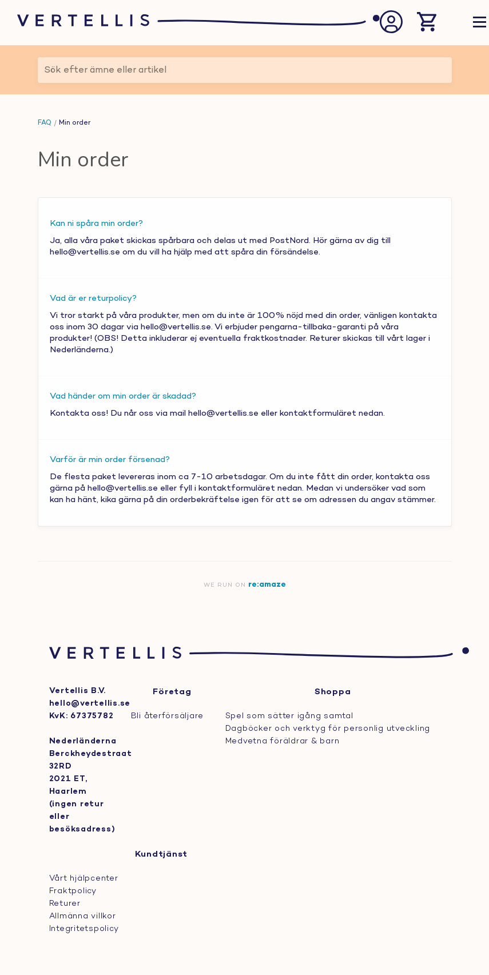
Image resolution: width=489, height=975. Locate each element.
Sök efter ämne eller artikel (105, 70)
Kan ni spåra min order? (96, 223)
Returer (65, 903)
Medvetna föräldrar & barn (282, 741)
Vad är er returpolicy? (93, 298)
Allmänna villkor (82, 916)
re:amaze (267, 584)
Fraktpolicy (73, 891)
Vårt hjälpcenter (83, 878)
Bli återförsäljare (167, 716)
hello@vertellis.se (90, 703)
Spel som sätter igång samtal (289, 716)
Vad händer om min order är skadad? (123, 396)
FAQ (44, 123)
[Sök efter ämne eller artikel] (245, 70)
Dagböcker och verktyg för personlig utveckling (328, 728)
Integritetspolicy (84, 929)
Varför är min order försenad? (110, 459)
